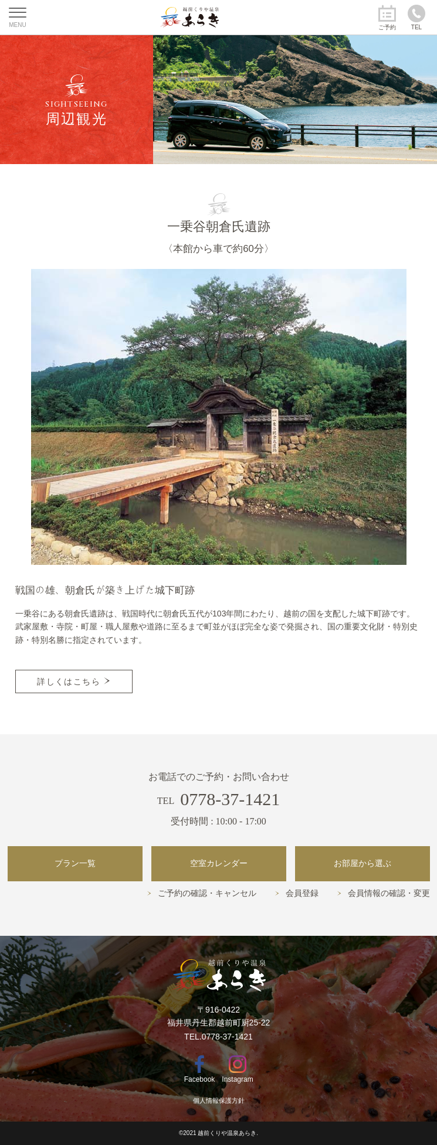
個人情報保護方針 (219, 1100)
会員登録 (302, 893)
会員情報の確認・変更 (389, 893)
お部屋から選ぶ (362, 863)
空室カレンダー (219, 863)
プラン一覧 (75, 863)
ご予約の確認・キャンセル (207, 893)
